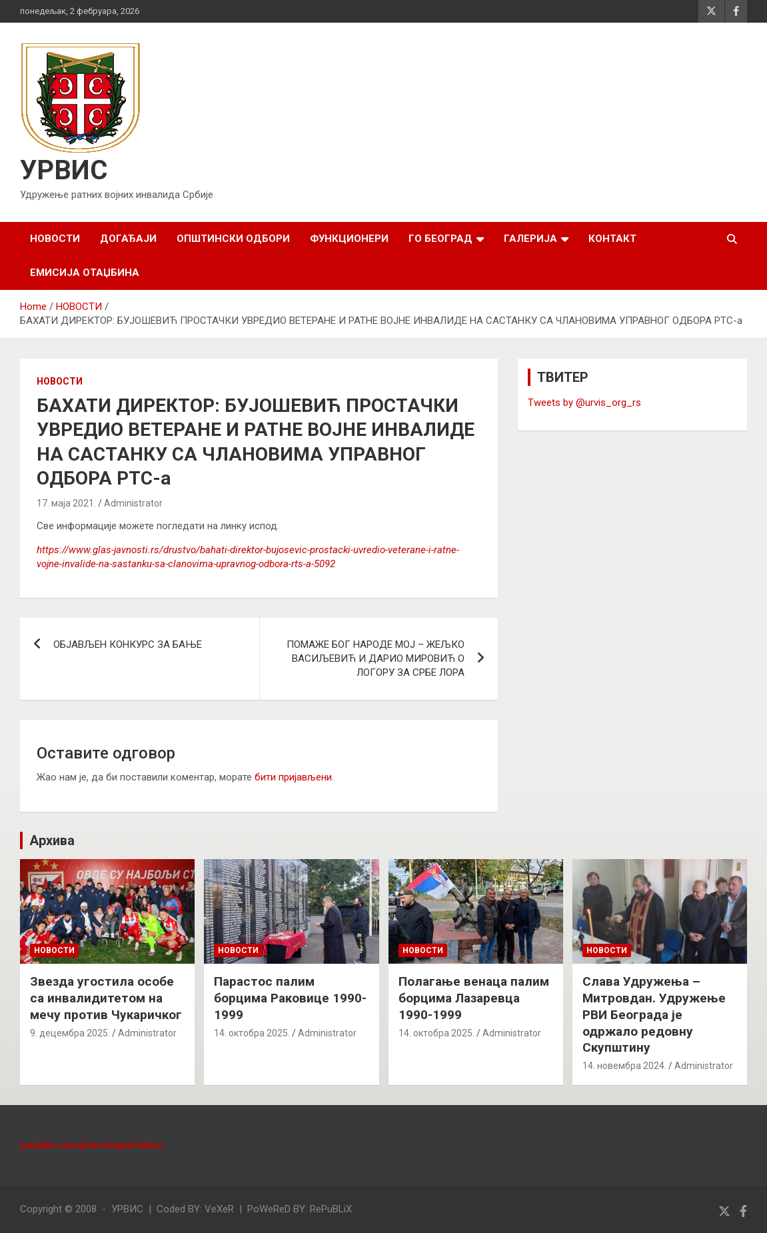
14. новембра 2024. (624, 1065)
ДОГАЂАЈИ (128, 239)
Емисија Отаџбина (84, 273)
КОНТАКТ (612, 239)
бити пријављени (293, 777)
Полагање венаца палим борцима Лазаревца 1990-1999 (473, 998)
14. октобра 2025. (252, 1033)
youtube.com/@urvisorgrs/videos (91, 1145)
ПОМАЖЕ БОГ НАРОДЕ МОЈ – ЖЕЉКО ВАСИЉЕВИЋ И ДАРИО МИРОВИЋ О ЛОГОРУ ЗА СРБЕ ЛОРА (375, 658)
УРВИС (63, 170)
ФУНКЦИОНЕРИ (349, 239)
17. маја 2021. (66, 503)
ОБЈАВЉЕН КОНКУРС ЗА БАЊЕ (127, 644)
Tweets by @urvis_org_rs (584, 403)
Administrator (133, 503)
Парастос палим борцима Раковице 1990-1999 (290, 998)
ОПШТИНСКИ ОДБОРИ (233, 239)
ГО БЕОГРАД (440, 239)
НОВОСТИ (55, 239)
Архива (52, 840)
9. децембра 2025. (70, 1033)
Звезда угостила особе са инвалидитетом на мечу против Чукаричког (106, 998)
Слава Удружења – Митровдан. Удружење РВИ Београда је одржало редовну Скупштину (654, 1014)
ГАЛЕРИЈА (530, 239)
